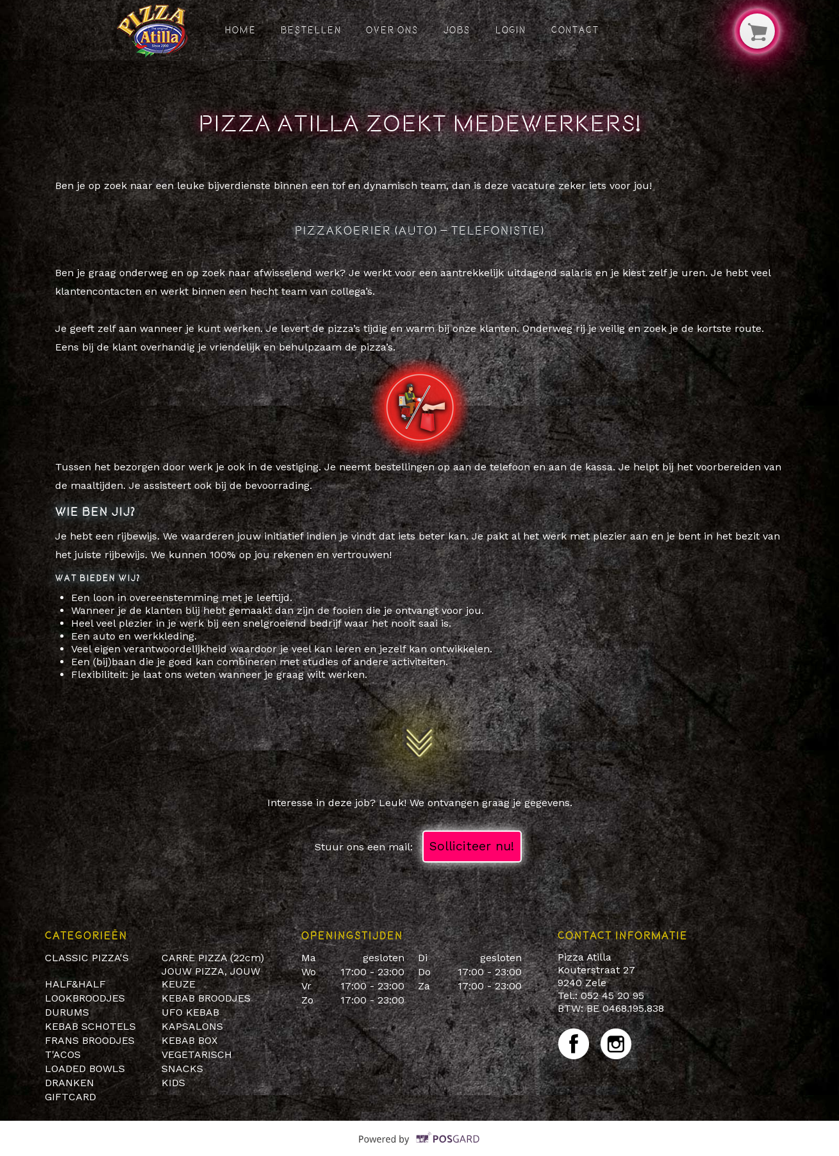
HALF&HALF (75, 984)
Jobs (457, 29)
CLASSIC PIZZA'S (87, 958)
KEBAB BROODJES (206, 998)
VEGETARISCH (197, 1054)
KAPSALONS (192, 1026)
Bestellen (311, 29)
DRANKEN (69, 1083)
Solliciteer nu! (471, 846)
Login (511, 29)
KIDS (173, 1083)
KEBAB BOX (190, 1040)
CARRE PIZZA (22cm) (213, 958)
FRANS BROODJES (90, 1040)
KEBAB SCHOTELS (90, 1026)
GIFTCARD (70, 1097)
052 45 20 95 (612, 995)
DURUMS (67, 1012)
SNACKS (182, 1068)
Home (240, 29)
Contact (575, 29)
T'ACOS (63, 1054)
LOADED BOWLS (85, 1068)
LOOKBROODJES (85, 998)
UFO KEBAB (190, 1012)
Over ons (392, 29)
